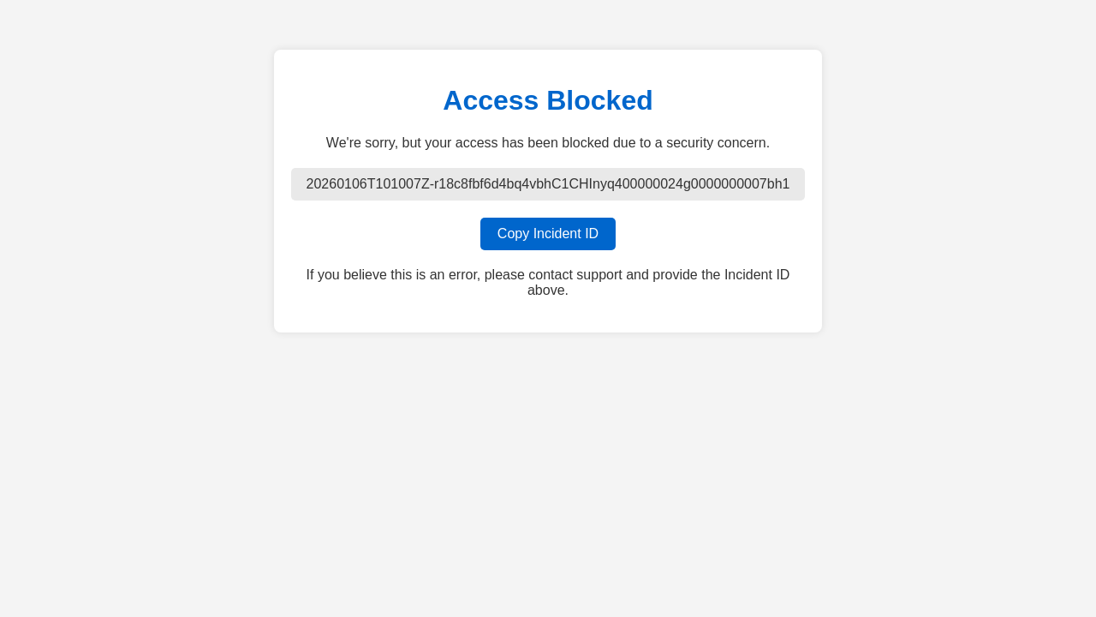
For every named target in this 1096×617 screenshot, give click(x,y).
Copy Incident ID (548, 233)
